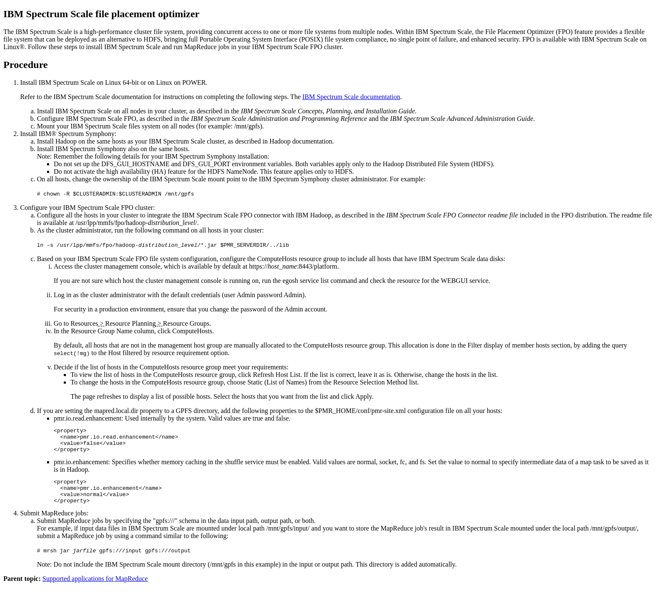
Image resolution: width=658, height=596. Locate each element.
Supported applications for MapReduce (95, 588)
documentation (351, 96)
